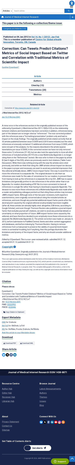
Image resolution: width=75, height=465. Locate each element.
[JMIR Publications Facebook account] (48, 422)
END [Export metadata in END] (4, 322)
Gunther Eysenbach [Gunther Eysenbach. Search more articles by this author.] (10, 67)
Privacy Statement (10, 421)
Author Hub (7, 389)
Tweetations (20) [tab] (37, 90)
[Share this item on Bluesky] (3, 354)
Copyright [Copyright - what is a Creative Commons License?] (9, 246)
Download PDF (9, 343)
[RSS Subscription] (63, 422)
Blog (41, 405)
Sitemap (6, 430)
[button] (72, 3)
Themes (43, 397)
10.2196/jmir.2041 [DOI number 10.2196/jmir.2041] (13, 302)
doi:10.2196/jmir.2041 (11, 117)
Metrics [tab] (37, 94)
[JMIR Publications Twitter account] (45, 422)
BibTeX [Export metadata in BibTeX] (5, 326)
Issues (42, 401)
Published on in (31, 37)
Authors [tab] (38, 81)
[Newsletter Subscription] (37, 448)
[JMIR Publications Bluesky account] (41, 422)
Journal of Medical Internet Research (20, 17)
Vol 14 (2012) (45, 37)
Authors (43, 393)
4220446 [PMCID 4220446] (12, 307)
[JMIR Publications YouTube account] (55, 422)
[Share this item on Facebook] (11, 354)
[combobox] (38, 11)
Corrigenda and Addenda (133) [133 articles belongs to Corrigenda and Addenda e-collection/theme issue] (14, 29)
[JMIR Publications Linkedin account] (52, 422)
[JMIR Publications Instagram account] (59, 422)
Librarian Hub (8, 401)
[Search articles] (68, 11)
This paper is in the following (32, 23)
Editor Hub (7, 393)
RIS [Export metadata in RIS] (3, 329)
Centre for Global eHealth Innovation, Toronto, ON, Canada (32, 40)
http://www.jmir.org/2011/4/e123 (27, 108)
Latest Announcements (50, 389)
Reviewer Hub (8, 397)
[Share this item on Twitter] (7, 354)
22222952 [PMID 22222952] (11, 304)
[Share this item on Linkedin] (14, 354)
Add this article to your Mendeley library (18, 333)
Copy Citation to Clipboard (13, 312)
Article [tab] (37, 76)
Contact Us (7, 426)
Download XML (26, 343)
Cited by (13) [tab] (37, 85)
